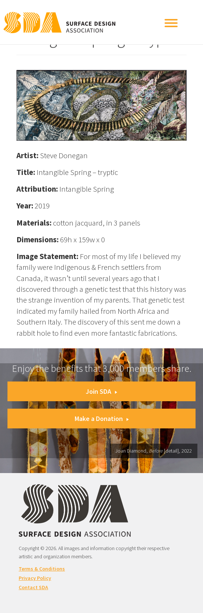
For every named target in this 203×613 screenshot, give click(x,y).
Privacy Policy (35, 578)
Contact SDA (33, 587)
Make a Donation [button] (102, 418)
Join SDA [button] (101, 391)
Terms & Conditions (42, 568)
